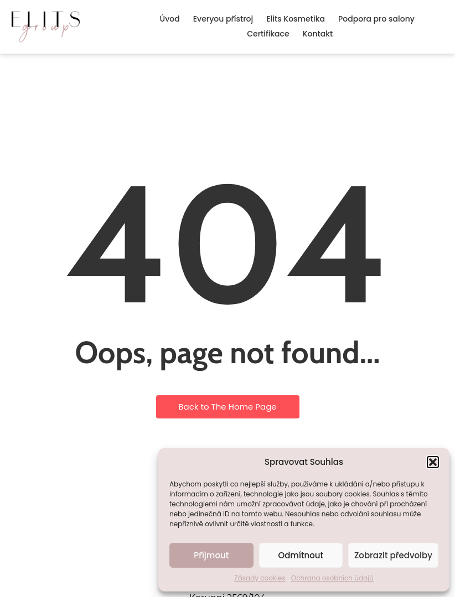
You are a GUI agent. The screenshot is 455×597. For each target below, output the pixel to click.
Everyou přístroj (223, 18)
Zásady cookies (260, 578)
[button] (432, 462)
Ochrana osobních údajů (332, 578)
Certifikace (268, 33)
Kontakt (318, 33)
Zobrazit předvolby (393, 555)
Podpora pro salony (376, 18)
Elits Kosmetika (295, 18)
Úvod (170, 18)
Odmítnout (300, 555)
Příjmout (211, 555)
